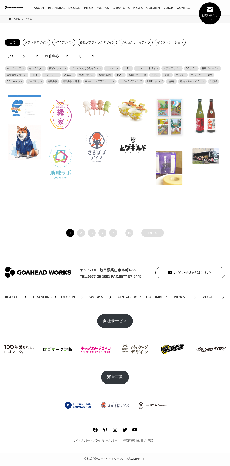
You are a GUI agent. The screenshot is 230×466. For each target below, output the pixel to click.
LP (127, 68)
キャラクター (36, 68)
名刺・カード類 (137, 74)
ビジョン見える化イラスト (86, 68)
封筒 (167, 74)
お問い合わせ (210, 13)
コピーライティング (131, 81)
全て (12, 42)
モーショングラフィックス (100, 81)
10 (129, 233)
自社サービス (115, 321)
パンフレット (51, 74)
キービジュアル (15, 68)
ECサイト (191, 68)
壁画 (171, 81)
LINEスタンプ (154, 81)
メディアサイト (172, 68)
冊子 (35, 74)
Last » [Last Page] (152, 233)
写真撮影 (52, 81)
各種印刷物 (105, 74)
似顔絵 (213, 81)
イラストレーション (168, 42)
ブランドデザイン (36, 42)
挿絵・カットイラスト (192, 81)
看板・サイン (86, 74)
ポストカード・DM (201, 74)
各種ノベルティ (210, 68)
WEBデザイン (63, 42)
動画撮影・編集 (71, 81)
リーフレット (35, 81)
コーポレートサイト (147, 68)
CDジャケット (15, 81)
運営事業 (115, 377)
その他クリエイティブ (134, 42)
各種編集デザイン (16, 74)
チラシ (154, 74)
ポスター (181, 74)
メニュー (69, 74)
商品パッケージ (57, 68)
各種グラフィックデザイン (96, 42)
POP (119, 74)
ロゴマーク (112, 68)
